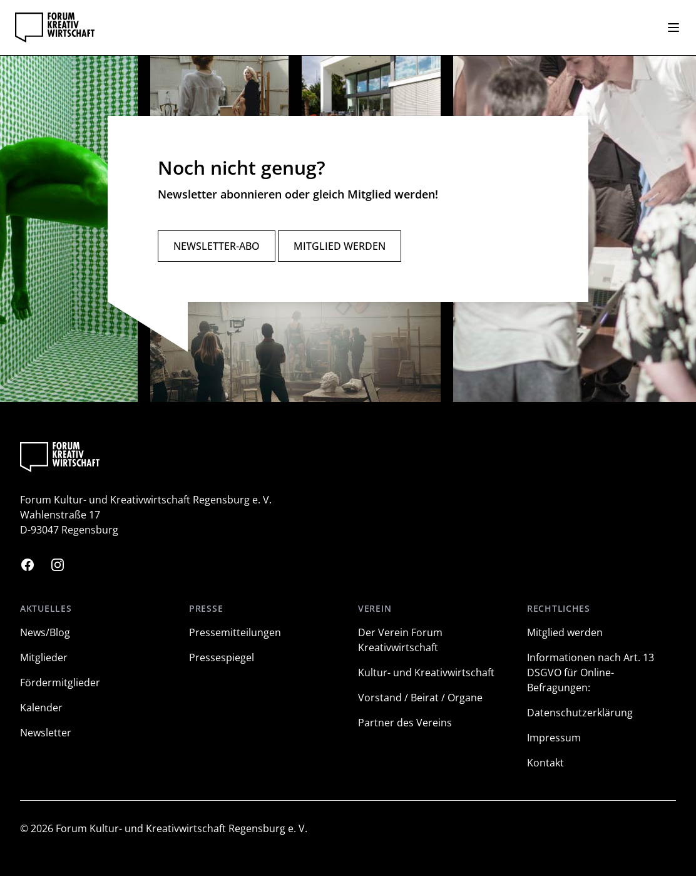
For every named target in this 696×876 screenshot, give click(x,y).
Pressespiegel (221, 657)
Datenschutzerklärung (580, 712)
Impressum (554, 738)
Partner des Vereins (405, 722)
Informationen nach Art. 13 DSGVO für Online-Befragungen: (590, 672)
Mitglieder (44, 657)
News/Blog (45, 632)
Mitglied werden (340, 246)
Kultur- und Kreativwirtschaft (426, 672)
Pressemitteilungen (235, 632)
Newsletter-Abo (216, 246)
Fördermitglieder (60, 682)
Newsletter (45, 732)
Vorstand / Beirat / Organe (420, 697)
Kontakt (545, 763)
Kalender (41, 707)
